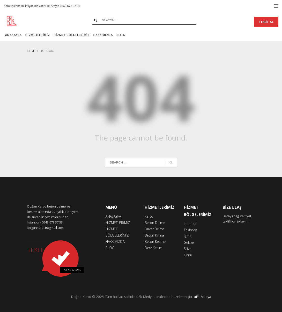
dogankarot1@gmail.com (45, 227)
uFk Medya (202, 296)
